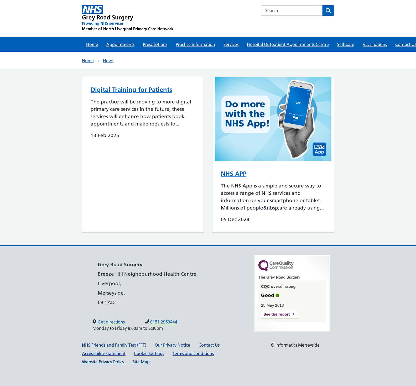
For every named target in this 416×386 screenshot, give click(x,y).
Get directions (111, 322)
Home (92, 44)
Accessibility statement (104, 353)
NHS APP (233, 174)
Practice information (195, 44)
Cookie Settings (149, 353)
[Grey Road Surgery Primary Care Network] (127, 18)
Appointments (120, 44)
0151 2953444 (163, 322)
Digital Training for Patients (131, 89)
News (108, 60)
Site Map (141, 361)
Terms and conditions (193, 353)
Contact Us (209, 345)
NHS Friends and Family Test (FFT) (114, 345)
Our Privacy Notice (172, 345)
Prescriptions (155, 44)
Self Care (345, 44)
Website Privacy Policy (103, 361)
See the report (276, 314)
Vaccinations (375, 44)
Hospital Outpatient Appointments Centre (288, 44)
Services (230, 44)
